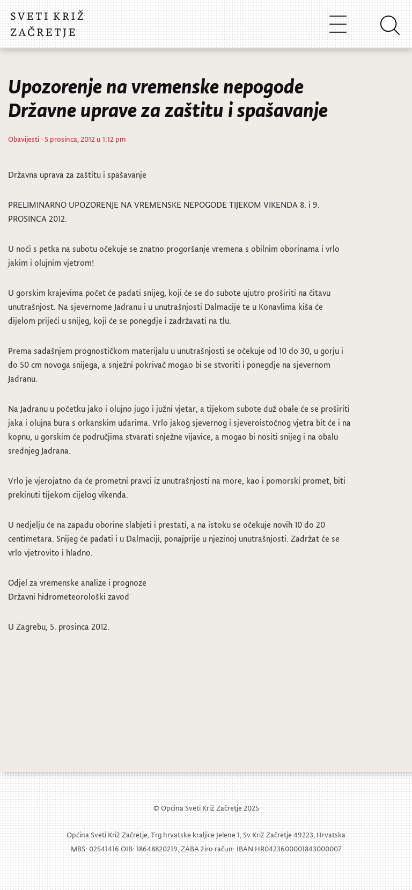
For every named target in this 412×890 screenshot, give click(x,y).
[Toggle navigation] (338, 24)
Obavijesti (23, 139)
